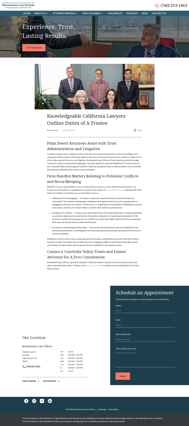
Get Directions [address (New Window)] (51, 381)
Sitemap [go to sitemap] (102, 409)
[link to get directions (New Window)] (39, 356)
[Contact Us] (159, 13)
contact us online (93, 265)
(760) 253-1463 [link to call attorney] (31, 366)
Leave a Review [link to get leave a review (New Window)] (31, 381)
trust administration (115, 190)
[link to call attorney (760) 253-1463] (170, 5)
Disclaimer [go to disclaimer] (114, 409)
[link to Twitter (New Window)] (42, 401)
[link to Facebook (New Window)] (26, 401)
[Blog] (145, 13)
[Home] (26, 13)
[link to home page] (18, 5)
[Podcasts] (132, 13)
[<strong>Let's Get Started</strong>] (33, 47)
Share (138, 130)
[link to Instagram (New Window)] (34, 401)
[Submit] (123, 376)
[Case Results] (115, 13)
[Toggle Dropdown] (47, 13)
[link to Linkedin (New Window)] (50, 401)
